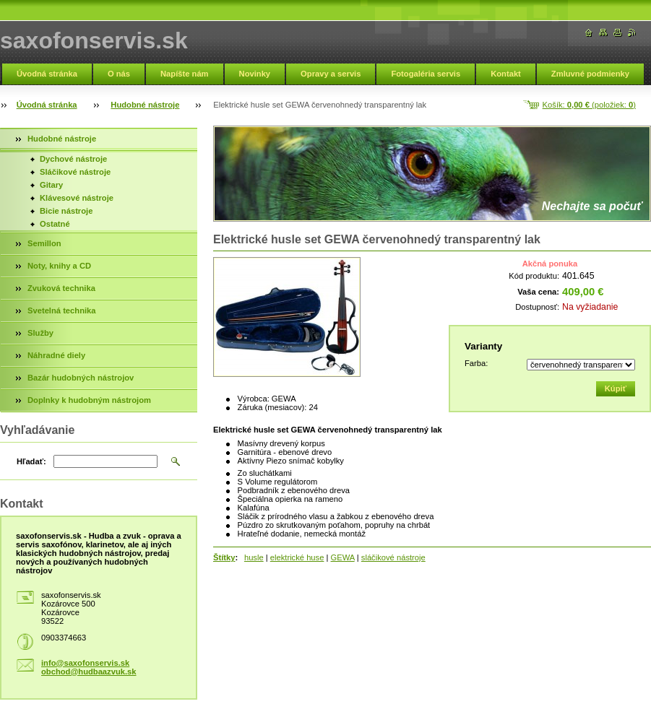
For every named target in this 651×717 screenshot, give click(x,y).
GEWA (343, 557)
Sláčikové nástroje (75, 172)
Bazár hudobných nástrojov (80, 377)
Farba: (476, 363)
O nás (119, 73)
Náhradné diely (56, 355)
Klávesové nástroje (76, 198)
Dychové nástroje (73, 159)
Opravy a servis (331, 73)
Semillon (44, 243)
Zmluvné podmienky (590, 73)
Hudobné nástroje (145, 104)
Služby (40, 333)
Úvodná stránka (47, 73)
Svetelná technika (61, 310)
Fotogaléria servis (425, 73)
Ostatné (55, 224)
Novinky (255, 73)
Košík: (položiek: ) (589, 104)
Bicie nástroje (66, 211)
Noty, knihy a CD (59, 265)
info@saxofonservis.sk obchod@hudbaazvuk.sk (89, 667)
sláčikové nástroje (393, 557)
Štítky (224, 557)
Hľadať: (31, 461)
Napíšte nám (184, 73)
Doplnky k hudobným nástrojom (89, 400)
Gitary (51, 185)
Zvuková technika (61, 288)
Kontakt (506, 73)
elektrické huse (297, 557)
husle (254, 557)
